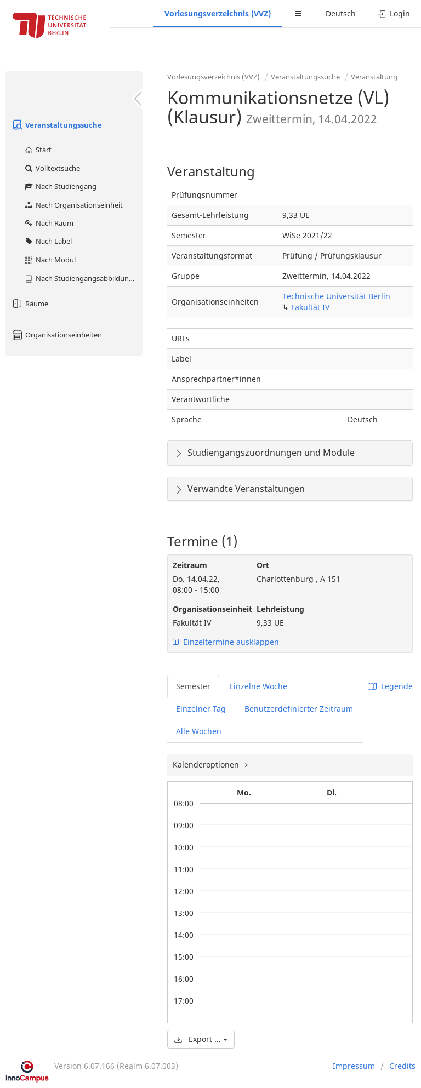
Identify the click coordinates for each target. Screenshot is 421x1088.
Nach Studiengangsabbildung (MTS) (83, 278)
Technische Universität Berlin (336, 296)
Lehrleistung (280, 609)
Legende (390, 686)
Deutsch (341, 13)
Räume (29, 303)
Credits (402, 1066)
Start (38, 149)
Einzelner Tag (201, 708)
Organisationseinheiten (56, 335)
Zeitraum (190, 565)
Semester (193, 686)
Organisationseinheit (206, 609)
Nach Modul (50, 260)
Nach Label (48, 241)
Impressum (354, 1066)
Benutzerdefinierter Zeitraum (298, 708)
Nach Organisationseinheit (73, 205)
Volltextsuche (52, 168)
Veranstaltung (374, 77)
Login (394, 13)
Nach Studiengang (60, 186)
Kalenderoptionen (207, 764)
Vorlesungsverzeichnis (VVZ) (217, 13)
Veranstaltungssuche (56, 125)
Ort (263, 565)
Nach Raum (48, 223)
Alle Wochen (198, 731)
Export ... (200, 1039)
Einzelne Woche (258, 686)
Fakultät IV (310, 307)
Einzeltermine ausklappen (226, 642)
